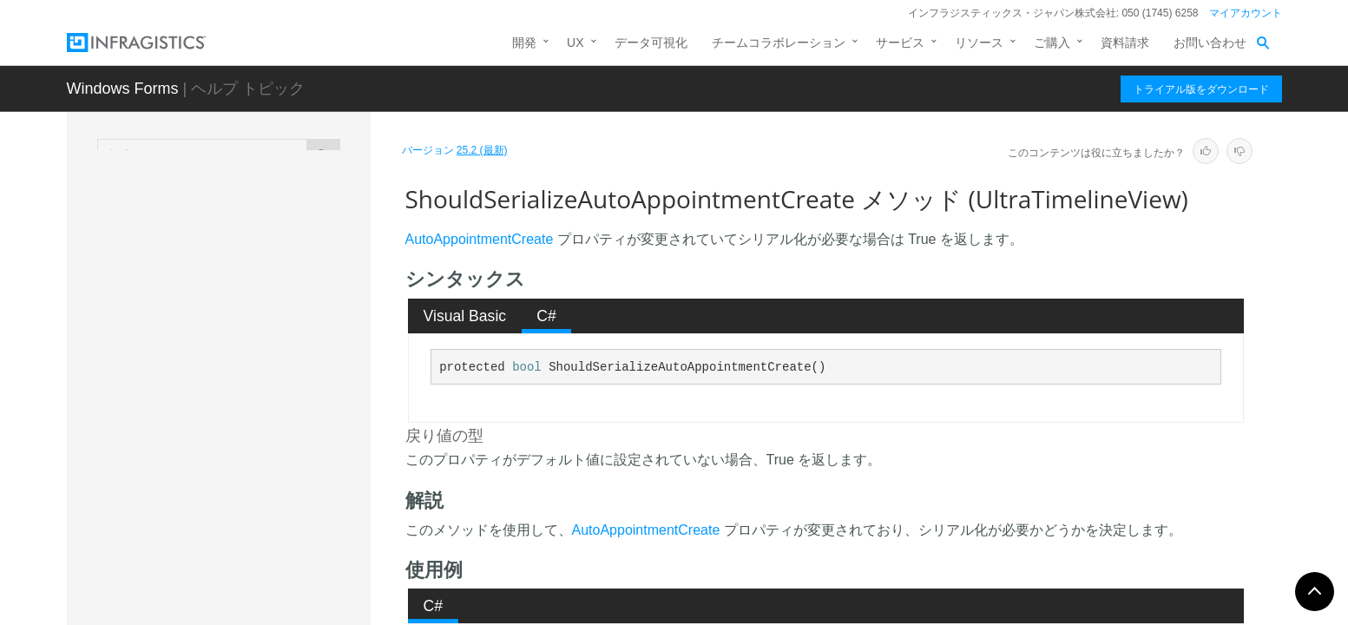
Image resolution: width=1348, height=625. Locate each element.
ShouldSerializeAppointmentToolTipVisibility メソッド (278, 337)
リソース (979, 42)
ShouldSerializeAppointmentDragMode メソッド (278, 290)
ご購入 (1052, 42)
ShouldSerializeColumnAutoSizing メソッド (280, 528)
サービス (900, 42)
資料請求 (1125, 42)
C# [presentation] (546, 316)
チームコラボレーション (778, 42)
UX (575, 42)
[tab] (465, 316)
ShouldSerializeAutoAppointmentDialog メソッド (279, 481)
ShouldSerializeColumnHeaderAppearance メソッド (278, 576)
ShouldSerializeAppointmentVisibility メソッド (280, 385)
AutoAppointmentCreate (479, 239)
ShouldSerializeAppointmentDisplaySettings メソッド (280, 242)
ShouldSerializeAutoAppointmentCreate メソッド (277, 433)
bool (527, 367)
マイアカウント (1245, 13)
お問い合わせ (1210, 42)
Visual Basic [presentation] (465, 316)
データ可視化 (651, 42)
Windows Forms (123, 88)
